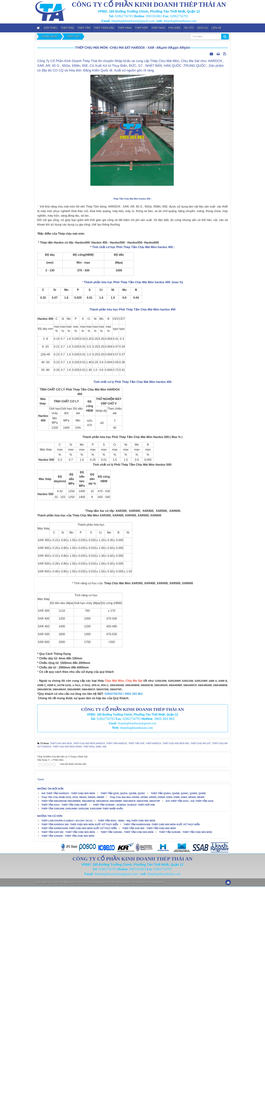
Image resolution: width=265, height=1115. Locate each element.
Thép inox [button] (158, 27)
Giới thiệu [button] (50, 27)
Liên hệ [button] (216, 27)
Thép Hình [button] (124, 27)
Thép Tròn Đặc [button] (104, 27)
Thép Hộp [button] (141, 27)
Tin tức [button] (189, 27)
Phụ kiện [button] (174, 27)
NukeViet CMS (107, 1110)
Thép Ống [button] (67, 27)
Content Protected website (150, 1110)
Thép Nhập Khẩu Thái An (71, 1110)
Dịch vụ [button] (202, 27)
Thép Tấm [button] (83, 27)
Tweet (40, 1007)
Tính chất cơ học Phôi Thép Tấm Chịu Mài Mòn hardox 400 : (133, 475)
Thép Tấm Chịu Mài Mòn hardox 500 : (132, 427)
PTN (132, 1110)
